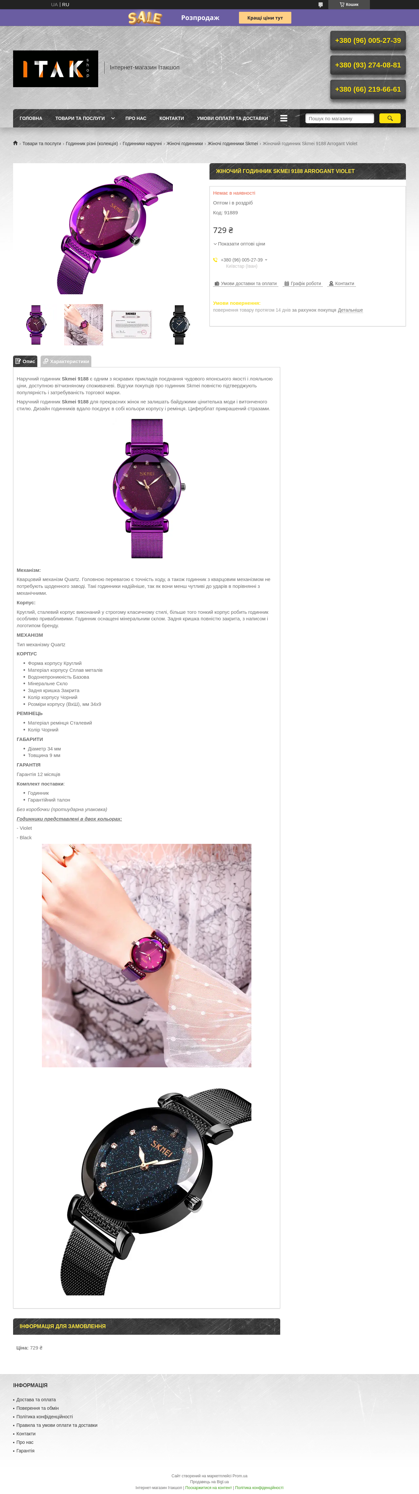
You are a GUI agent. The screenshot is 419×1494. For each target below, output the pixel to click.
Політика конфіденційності (44, 1416)
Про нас (135, 118)
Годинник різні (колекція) (92, 143)
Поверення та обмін (37, 1408)
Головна (31, 118)
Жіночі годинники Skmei (233, 143)
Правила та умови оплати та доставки (57, 1425)
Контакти (171, 118)
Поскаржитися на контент (208, 1487)
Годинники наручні (142, 143)
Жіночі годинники (185, 143)
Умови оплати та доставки (232, 118)
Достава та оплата (36, 1399)
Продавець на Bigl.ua (209, 1482)
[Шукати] (390, 118)
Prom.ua (240, 1476)
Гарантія (25, 1450)
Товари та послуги (80, 118)
